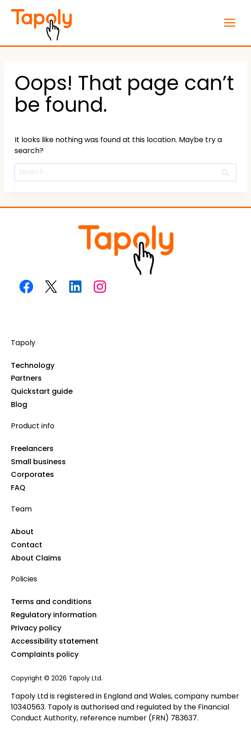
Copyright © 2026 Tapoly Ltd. (57, 678)
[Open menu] (229, 22)
